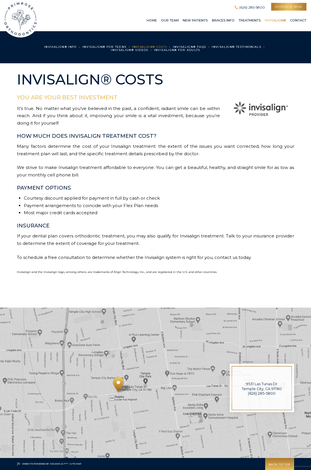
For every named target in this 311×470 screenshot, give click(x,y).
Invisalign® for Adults (177, 50)
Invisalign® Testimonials (236, 46)
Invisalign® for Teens (104, 46)
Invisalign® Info (60, 46)
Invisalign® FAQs (189, 46)
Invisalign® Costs (149, 46)
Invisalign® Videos (129, 50)
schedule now (288, 6)
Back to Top (280, 464)
